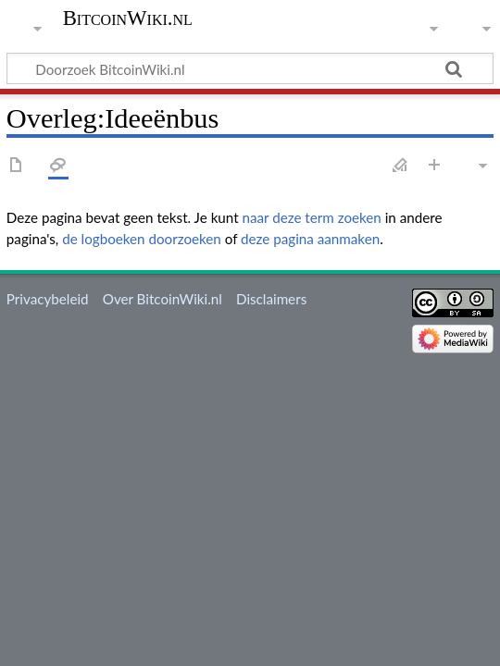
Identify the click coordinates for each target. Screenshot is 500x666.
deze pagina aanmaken (310, 238)
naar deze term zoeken (312, 217)
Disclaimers (271, 298)
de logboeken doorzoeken (141, 238)
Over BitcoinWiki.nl (162, 298)
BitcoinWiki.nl (128, 18)
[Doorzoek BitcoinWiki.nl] (250, 68)
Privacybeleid (47, 298)
